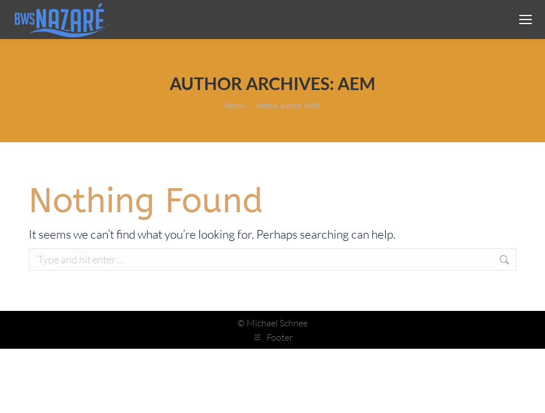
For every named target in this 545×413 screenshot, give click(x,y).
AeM (356, 83)
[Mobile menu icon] (525, 19)
